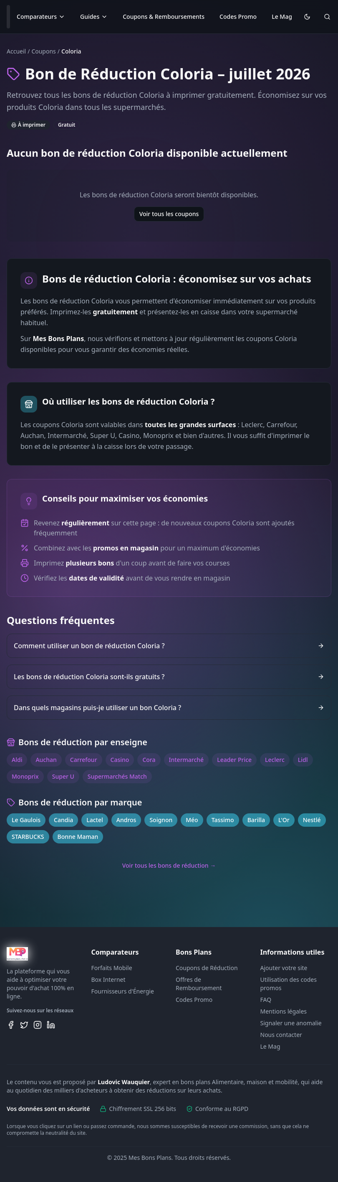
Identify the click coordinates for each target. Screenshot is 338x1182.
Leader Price (234, 760)
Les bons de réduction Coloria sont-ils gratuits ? (169, 676)
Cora (148, 760)
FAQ (266, 1000)
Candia (63, 820)
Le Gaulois (26, 820)
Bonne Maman (78, 837)
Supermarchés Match (117, 776)
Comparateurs (41, 16)
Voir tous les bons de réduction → (169, 865)
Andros (126, 820)
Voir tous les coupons (169, 214)
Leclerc (275, 760)
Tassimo (223, 820)
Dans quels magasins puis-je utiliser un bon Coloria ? (169, 707)
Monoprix (25, 776)
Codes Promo (238, 16)
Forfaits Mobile (111, 968)
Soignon (160, 820)
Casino (120, 760)
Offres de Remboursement (199, 984)
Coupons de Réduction (207, 968)
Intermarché (186, 760)
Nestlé (312, 820)
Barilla (256, 820)
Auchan (45, 760)
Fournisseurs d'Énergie (122, 991)
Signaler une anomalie (291, 1023)
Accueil (16, 51)
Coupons (43, 51)
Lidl (303, 760)
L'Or (284, 820)
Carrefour (83, 760)
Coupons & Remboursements (163, 16)
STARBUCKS (28, 837)
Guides (94, 16)
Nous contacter (281, 1035)
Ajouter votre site (284, 968)
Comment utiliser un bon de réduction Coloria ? (169, 645)
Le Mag (282, 16)
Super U (63, 776)
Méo (192, 820)
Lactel (94, 820)
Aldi (17, 760)
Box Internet (108, 979)
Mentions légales (283, 1011)
